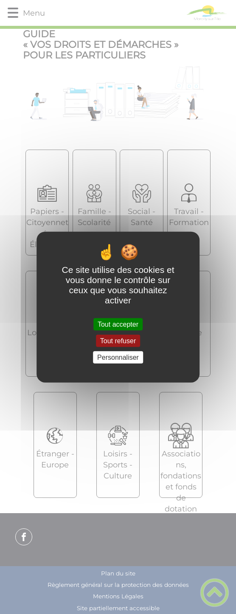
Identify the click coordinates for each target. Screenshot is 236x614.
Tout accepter (118, 324)
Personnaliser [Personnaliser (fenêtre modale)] (118, 357)
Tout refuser (118, 340)
